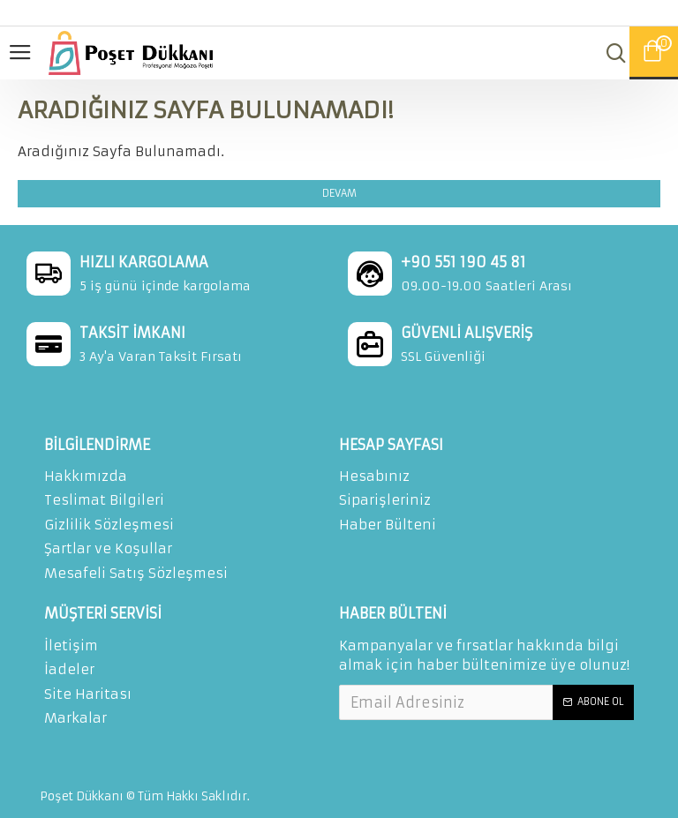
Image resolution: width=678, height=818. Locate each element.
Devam (339, 193)
